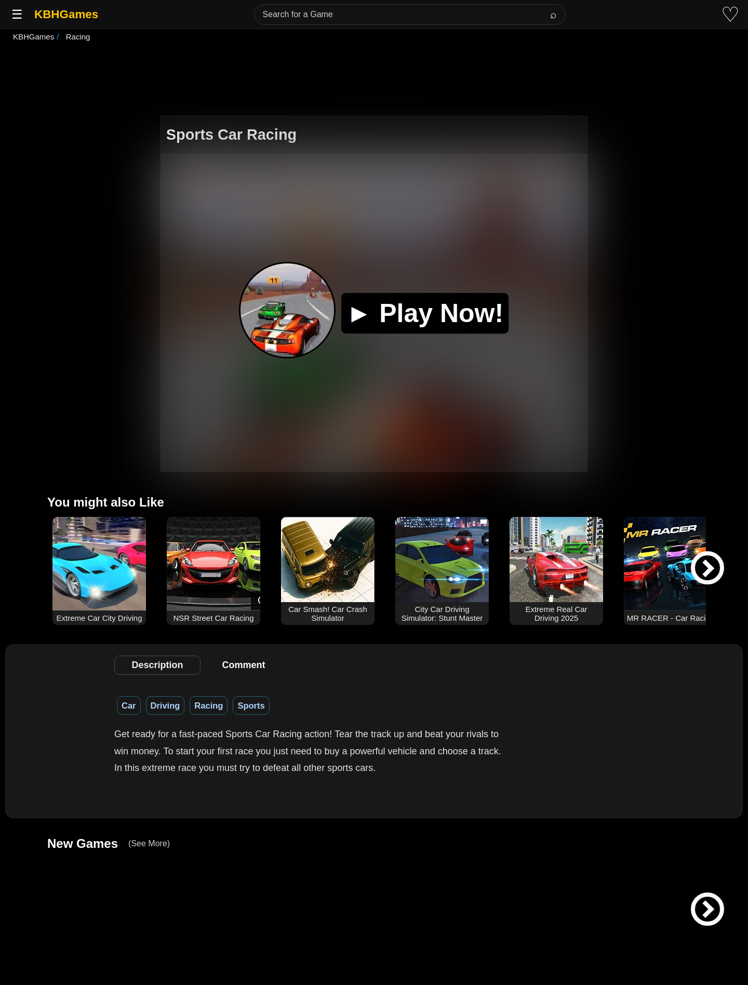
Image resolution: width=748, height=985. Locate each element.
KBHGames (66, 14)
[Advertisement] (374, 80)
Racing (208, 705)
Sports (250, 705)
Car (129, 705)
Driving (165, 705)
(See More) (149, 843)
